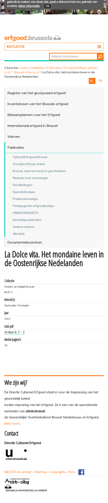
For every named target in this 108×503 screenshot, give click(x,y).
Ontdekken (37, 68)
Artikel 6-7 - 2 (14, 332)
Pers (72, 472)
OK (47, 6)
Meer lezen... (13, 424)
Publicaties (54, 68)
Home (24, 68)
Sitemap (40, 472)
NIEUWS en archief (17, 472)
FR (100, 81)
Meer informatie (29, 6)
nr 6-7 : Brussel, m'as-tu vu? (22, 72)
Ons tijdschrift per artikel (80, 68)
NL (92, 81)
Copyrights (57, 472)
